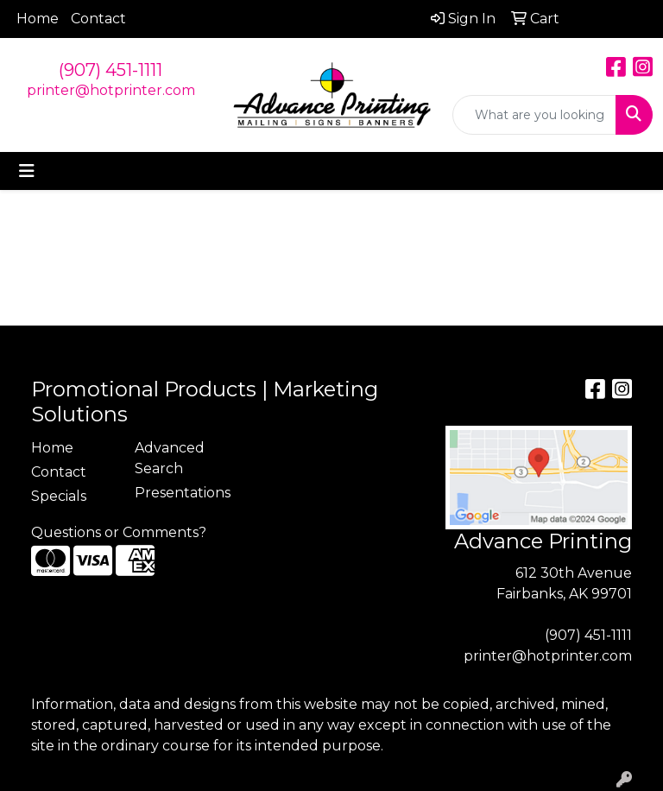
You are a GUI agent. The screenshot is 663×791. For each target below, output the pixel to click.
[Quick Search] (534, 115)
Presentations (176, 492)
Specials (58, 496)
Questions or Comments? (118, 532)
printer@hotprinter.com (111, 90)
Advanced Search (170, 458)
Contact (98, 18)
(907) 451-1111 (110, 70)
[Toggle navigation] (27, 171)
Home (37, 18)
